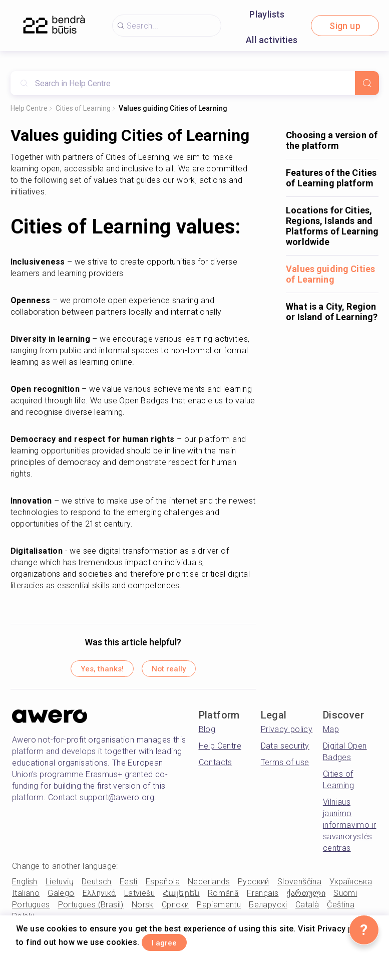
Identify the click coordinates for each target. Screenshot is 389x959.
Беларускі (268, 909)
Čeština (340, 909)
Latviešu (139, 897)
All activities (272, 40)
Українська (350, 886)
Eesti (129, 886)
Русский (253, 886)
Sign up (344, 26)
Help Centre (29, 108)
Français (262, 897)
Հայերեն (181, 897)
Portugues (31, 909)
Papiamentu (219, 909)
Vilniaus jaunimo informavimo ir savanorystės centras (349, 829)
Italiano (26, 897)
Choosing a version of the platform (331, 140)
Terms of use (285, 767)
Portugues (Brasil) (91, 909)
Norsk (143, 909)
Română (223, 897)
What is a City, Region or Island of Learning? (331, 311)
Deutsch (97, 886)
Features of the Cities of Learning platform (331, 177)
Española (163, 886)
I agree (174, 940)
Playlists (267, 14)
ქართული (305, 897)
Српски (175, 909)
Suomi (345, 897)
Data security (285, 750)
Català (307, 909)
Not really (179, 671)
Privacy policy (287, 734)
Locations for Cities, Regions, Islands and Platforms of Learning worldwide (332, 226)
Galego (61, 897)
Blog (207, 734)
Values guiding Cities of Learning (173, 108)
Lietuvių (60, 886)
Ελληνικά (99, 897)
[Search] (367, 83)
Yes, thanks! (91, 671)
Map (331, 734)
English (25, 886)
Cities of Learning (83, 108)
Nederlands (209, 886)
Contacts (215, 767)
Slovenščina (299, 886)
